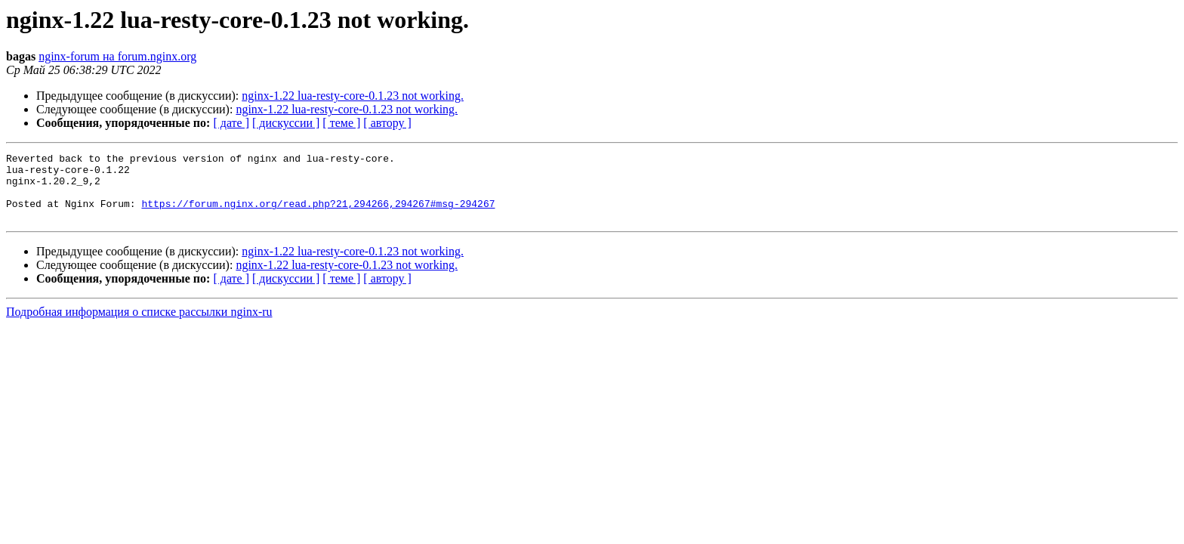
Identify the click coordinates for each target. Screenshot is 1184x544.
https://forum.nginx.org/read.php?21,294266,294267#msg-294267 (318, 214)
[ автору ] (387, 122)
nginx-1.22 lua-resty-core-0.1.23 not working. (353, 95)
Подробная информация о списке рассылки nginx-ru (139, 325)
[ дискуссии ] (285, 122)
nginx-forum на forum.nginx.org (117, 56)
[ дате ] (231, 122)
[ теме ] (341, 122)
